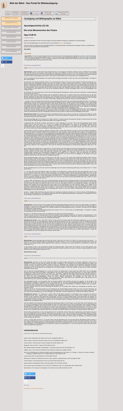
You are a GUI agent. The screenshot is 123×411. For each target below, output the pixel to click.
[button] (6, 58)
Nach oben (27, 65)
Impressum (27, 388)
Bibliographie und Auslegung (11, 18)
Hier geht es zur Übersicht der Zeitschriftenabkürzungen (38, 333)
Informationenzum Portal (15, 13)
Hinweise (61, 43)
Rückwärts (26, 37)
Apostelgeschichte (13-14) (11, 22)
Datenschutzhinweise (11, 46)
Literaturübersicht (36, 65)
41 (41, 58)
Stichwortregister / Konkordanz (11, 27)
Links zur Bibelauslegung (11, 51)
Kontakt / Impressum (11, 41)
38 (32, 56)
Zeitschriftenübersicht (11, 37)
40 (78, 57)
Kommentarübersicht (11, 32)
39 (52, 57)
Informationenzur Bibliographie (24, 13)
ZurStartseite (8, 13)
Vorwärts (31, 37)
